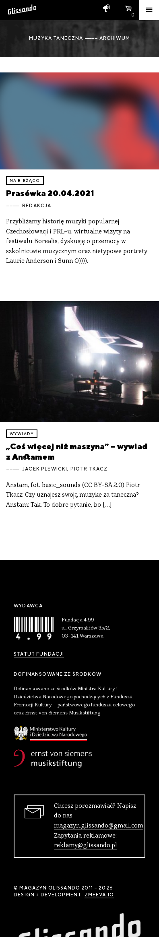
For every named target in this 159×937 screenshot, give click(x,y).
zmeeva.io (99, 895)
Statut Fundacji (39, 654)
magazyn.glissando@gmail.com (98, 826)
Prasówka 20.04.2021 (50, 193)
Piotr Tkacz (89, 469)
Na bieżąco (25, 180)
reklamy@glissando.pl (85, 845)
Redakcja (36, 205)
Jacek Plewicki (44, 469)
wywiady (22, 433)
